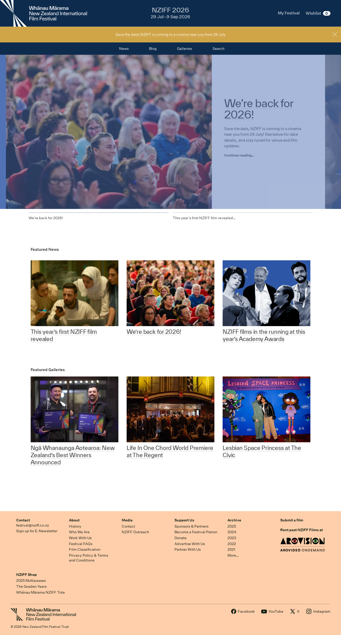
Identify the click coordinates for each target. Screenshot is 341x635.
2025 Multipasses (31, 580)
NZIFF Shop (26, 574)
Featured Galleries (48, 369)
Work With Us (80, 538)
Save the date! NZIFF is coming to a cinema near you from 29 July (171, 34)
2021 (231, 549)
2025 (232, 526)
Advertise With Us (189, 543)
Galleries (184, 48)
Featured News (45, 249)
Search (218, 48)
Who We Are (79, 532)
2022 (232, 543)
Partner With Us (187, 549)
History (75, 526)
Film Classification (84, 549)
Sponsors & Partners (191, 526)
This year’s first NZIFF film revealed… (204, 218)
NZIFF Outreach (135, 532)
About (74, 520)
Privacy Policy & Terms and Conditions (88, 558)
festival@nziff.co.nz (32, 525)
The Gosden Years (31, 586)
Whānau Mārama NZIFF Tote (40, 592)
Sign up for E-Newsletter (36, 531)
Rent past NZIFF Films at (301, 530)
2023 (232, 538)
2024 (232, 532)
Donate (180, 538)
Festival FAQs (80, 543)
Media (127, 520)
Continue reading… (239, 155)
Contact (23, 520)
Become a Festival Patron (195, 532)
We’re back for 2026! (46, 218)
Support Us (184, 520)
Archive (234, 520)
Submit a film (291, 520)
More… (233, 555)
